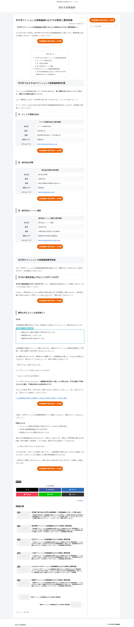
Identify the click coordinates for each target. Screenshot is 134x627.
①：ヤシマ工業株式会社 (44, 60)
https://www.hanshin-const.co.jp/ (49, 240)
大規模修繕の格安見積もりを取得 (50, 41)
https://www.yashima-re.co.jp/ (47, 144)
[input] (104, 26)
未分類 (18, 482)
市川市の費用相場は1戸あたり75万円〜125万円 (51, 71)
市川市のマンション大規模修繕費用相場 (47, 69)
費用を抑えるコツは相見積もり (46, 74)
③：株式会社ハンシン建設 (45, 66)
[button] (73, 495)
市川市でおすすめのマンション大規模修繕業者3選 (50, 58)
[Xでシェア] (27, 490)
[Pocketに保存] (27, 495)
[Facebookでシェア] (50, 490)
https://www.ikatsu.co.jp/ (46, 192)
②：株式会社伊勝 (42, 63)
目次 (47, 54)
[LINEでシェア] (50, 495)
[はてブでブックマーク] (73, 490)
